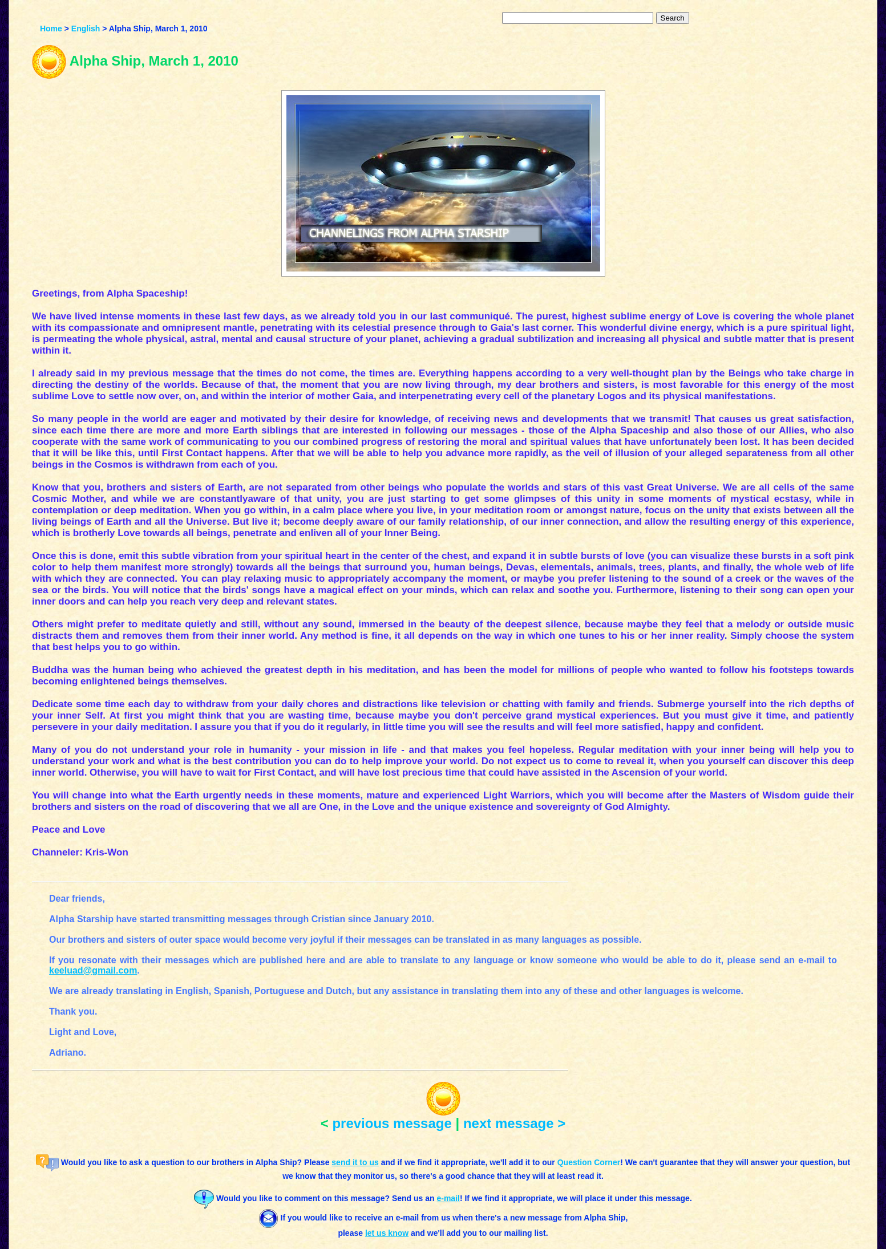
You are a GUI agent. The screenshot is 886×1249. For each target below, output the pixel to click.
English (85, 28)
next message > (514, 1123)
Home (51, 28)
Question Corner (588, 1162)
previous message (391, 1123)
